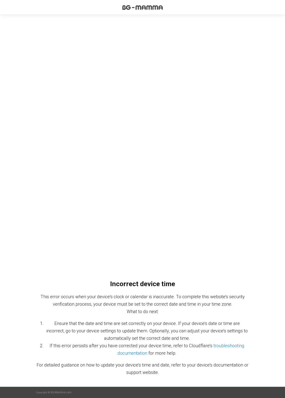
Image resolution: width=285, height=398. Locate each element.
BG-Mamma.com (61, 392)
